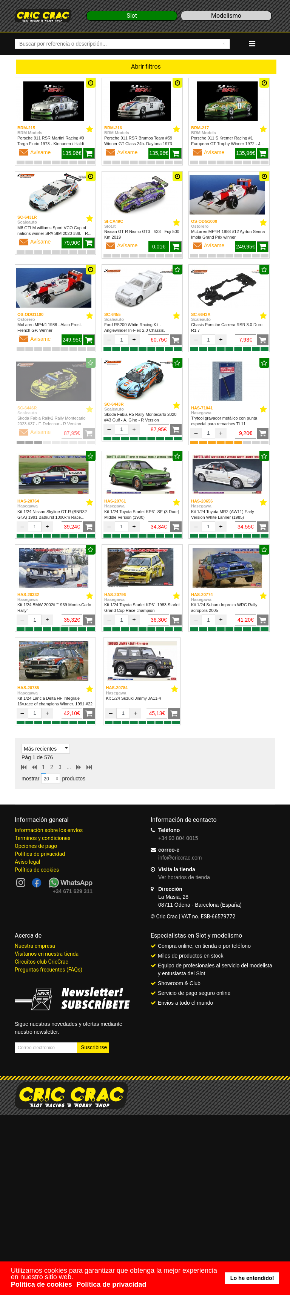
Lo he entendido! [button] (252, 1278)
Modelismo (226, 15)
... (69, 767)
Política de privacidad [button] (111, 1284)
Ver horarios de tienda (184, 877)
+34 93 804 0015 (178, 838)
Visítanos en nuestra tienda (47, 954)
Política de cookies (37, 870)
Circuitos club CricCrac (41, 962)
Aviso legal (27, 862)
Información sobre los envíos (49, 830)
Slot (131, 15)
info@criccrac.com (180, 858)
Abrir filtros (146, 66)
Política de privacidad (40, 854)
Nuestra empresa (35, 946)
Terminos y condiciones (42, 838)
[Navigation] (252, 43)
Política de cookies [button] (41, 1284)
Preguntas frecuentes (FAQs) (48, 970)
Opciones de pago (36, 846)
